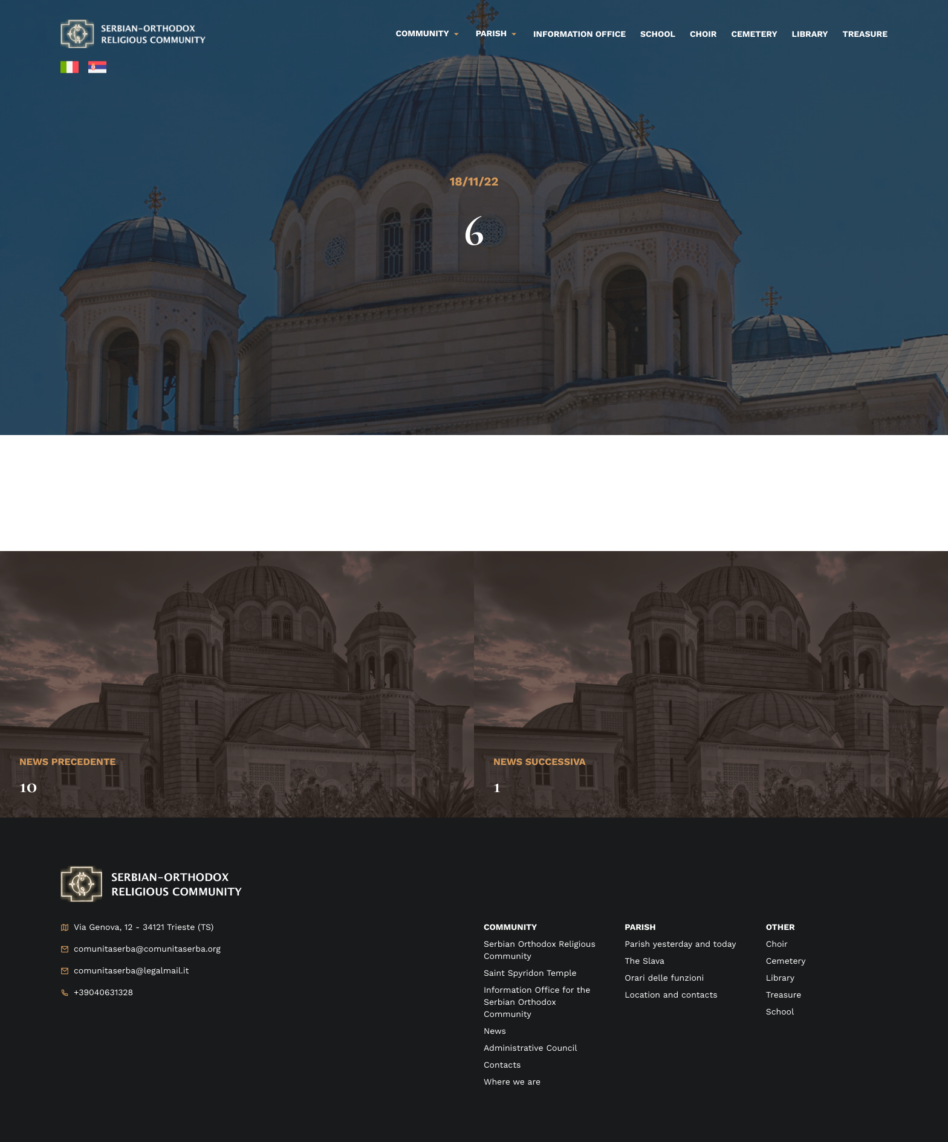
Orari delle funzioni (664, 978)
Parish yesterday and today (680, 944)
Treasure (865, 34)
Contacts (502, 1065)
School (657, 34)
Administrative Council (530, 1048)
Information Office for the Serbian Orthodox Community (537, 1002)
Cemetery (754, 34)
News (495, 1031)
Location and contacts (671, 995)
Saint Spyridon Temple (530, 973)
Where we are (512, 1082)
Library (810, 34)
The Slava (644, 961)
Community (422, 34)
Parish (491, 34)
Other (780, 927)
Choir (703, 34)
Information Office (579, 34)
